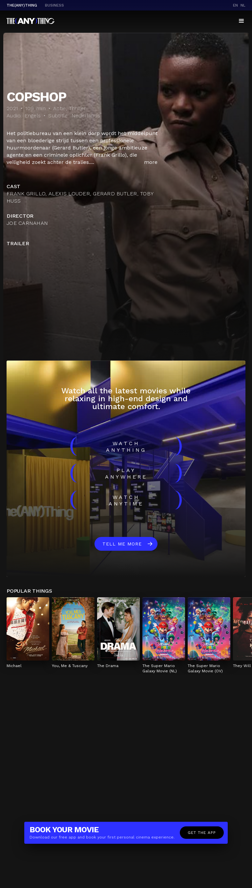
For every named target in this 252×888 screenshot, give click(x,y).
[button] (241, 20)
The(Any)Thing (22, 5)
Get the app (202, 832)
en (235, 5)
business (54, 5)
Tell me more (122, 543)
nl (243, 5)
